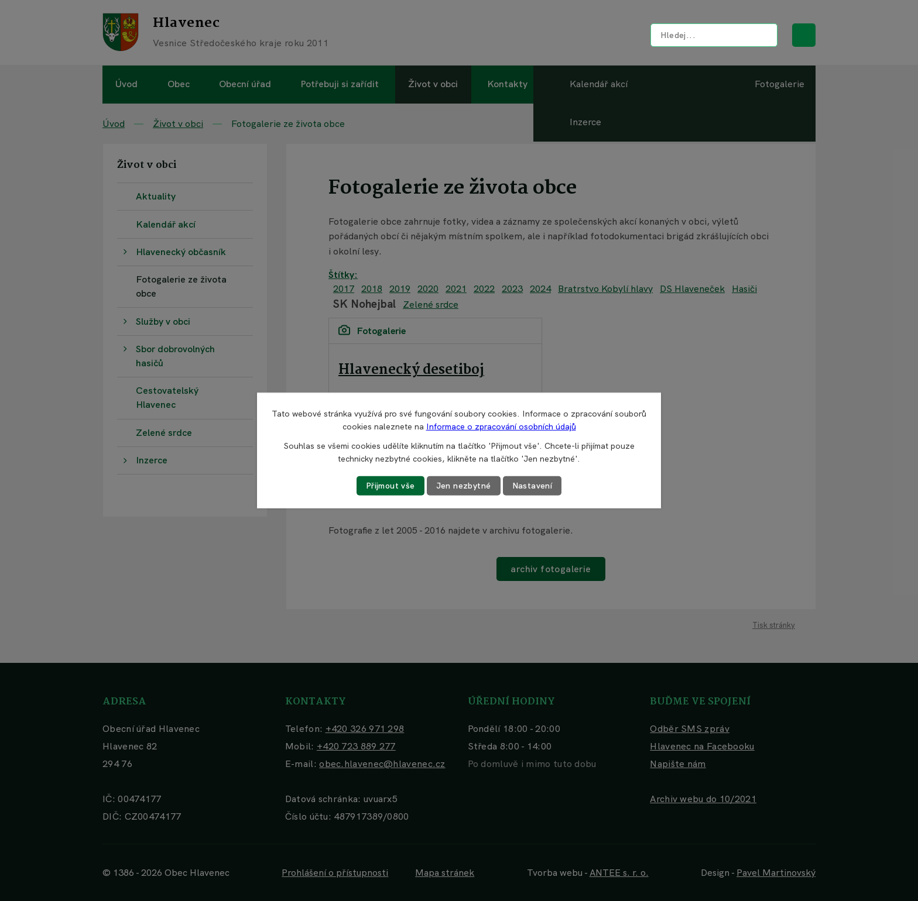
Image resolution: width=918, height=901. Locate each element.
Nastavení (532, 485)
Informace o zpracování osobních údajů (501, 426)
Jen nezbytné (463, 485)
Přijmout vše (390, 485)
